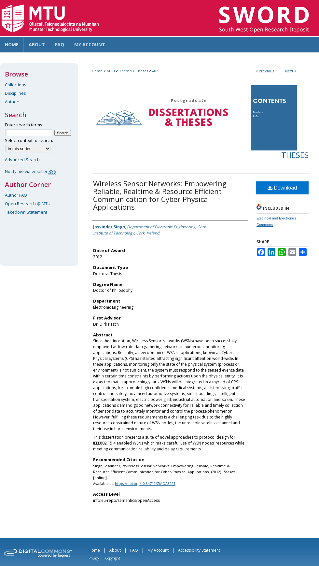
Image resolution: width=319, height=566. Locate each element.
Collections (15, 85)
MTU (111, 70)
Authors (13, 102)
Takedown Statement (26, 212)
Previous (266, 70)
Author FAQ (16, 195)
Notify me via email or (30, 171)
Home (97, 70)
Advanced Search (22, 160)
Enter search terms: (24, 125)
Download (282, 188)
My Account (158, 550)
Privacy (94, 558)
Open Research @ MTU (27, 203)
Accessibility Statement (199, 550)
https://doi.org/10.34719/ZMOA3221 (145, 483)
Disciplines (15, 93)
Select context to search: (29, 140)
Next (289, 70)
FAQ (134, 550)
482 (155, 70)
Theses (125, 70)
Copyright (112, 558)
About (115, 550)
